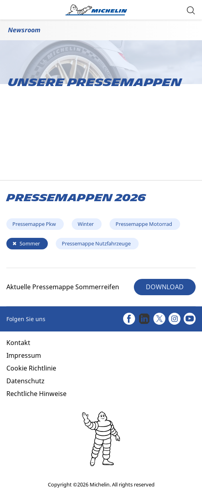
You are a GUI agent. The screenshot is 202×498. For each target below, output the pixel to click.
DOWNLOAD (165, 286)
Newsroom (24, 29)
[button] (191, 10)
